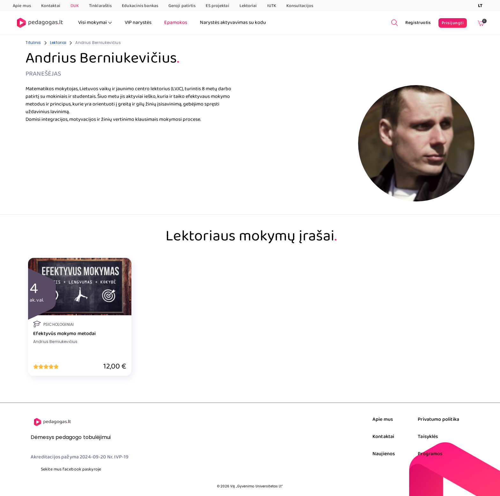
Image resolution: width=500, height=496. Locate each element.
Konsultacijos (299, 6)
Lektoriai (248, 6)
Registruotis (418, 22)
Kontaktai (50, 6)
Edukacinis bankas (140, 6)
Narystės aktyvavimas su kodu (233, 22)
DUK (74, 6)
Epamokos (175, 22)
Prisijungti (453, 22)
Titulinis (33, 42)
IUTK (271, 6)
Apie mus (22, 6)
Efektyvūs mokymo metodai (64, 334)
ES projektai (217, 6)
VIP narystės (138, 22)
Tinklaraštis (100, 6)
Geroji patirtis (182, 6)
